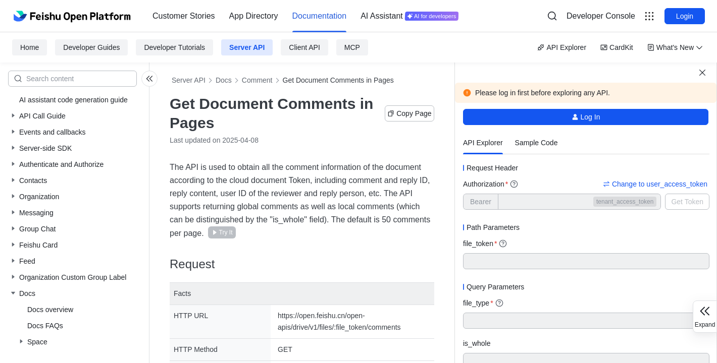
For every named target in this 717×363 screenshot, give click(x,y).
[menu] (305, 16)
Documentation (319, 16)
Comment (257, 80)
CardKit (616, 47)
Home (29, 47)
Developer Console (601, 16)
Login (684, 16)
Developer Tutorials (174, 47)
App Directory (253, 16)
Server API (247, 47)
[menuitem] (183, 16)
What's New (675, 47)
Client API (304, 47)
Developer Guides (91, 47)
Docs (224, 80)
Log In (586, 117)
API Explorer (561, 47)
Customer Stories (183, 16)
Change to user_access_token (655, 184)
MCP (352, 47)
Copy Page (409, 113)
